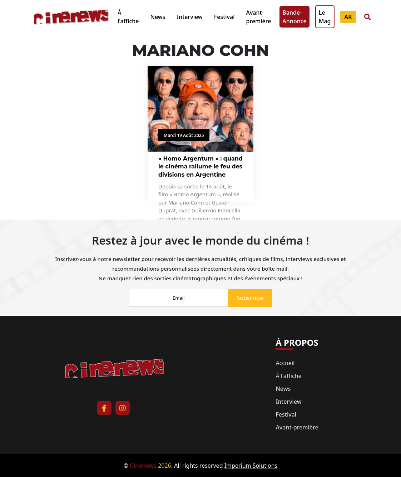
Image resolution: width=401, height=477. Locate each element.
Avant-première (258, 17)
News (157, 17)
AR (348, 17)
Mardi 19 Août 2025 (184, 135)
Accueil (285, 363)
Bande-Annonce (294, 17)
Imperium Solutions (251, 465)
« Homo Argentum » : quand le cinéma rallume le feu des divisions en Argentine (200, 166)
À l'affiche (128, 17)
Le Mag (325, 17)
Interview (189, 17)
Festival (224, 17)
